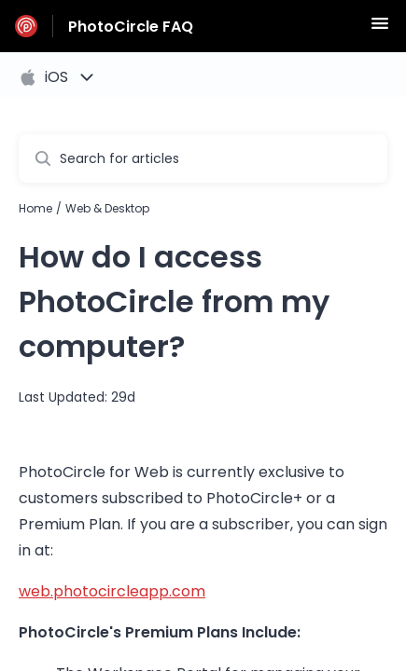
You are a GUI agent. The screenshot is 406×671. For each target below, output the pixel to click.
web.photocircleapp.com (112, 591)
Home (35, 208)
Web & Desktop (107, 208)
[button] (380, 29)
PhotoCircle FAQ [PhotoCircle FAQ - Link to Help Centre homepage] (130, 26)
